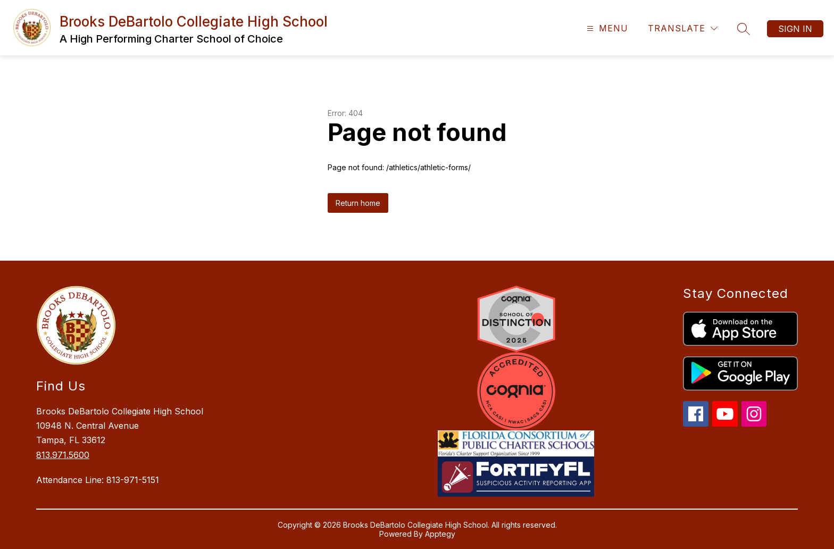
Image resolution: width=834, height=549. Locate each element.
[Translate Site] (682, 28)
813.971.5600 (62, 455)
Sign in (795, 28)
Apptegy (440, 533)
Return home (358, 202)
